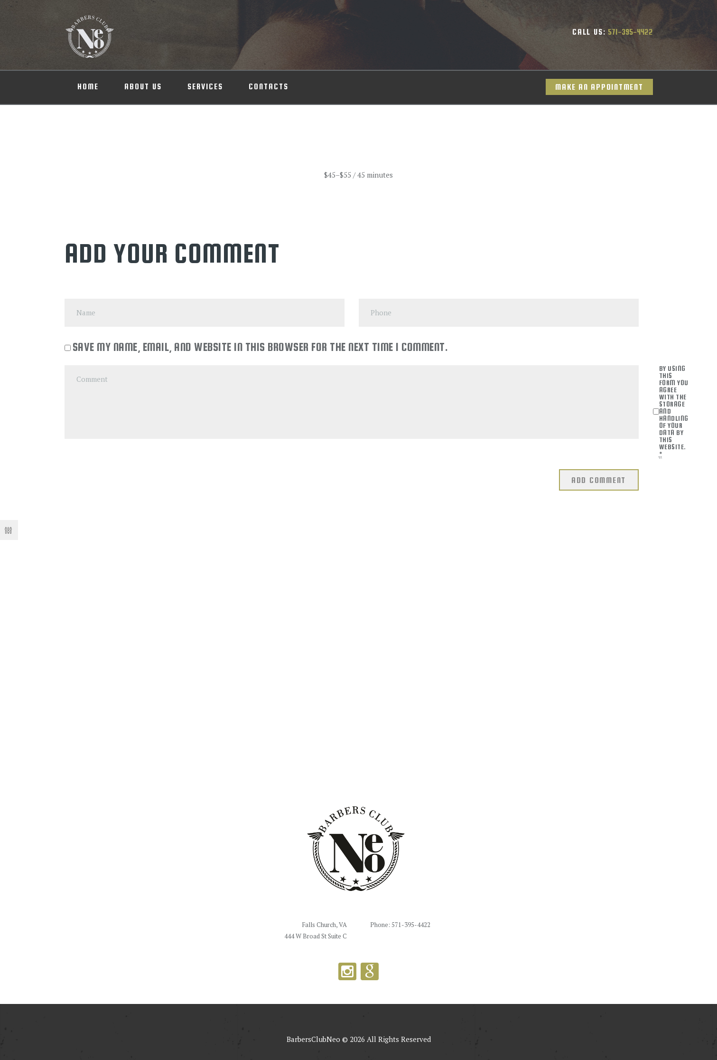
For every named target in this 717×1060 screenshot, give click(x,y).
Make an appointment (599, 87)
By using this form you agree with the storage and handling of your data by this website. (674, 411)
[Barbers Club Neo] (358, 654)
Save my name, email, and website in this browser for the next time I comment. (260, 347)
